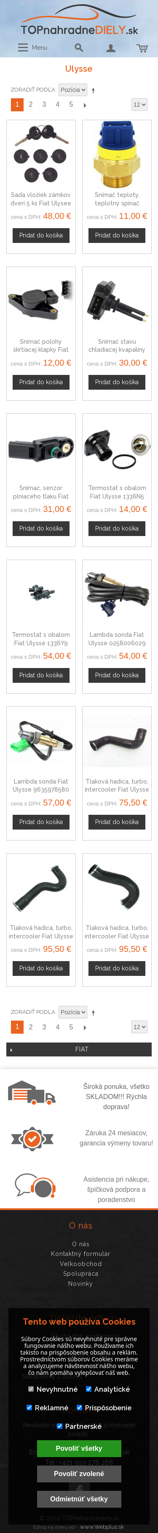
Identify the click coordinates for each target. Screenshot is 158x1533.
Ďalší (84, 104)
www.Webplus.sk (102, 1527)
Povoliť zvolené (79, 1473)
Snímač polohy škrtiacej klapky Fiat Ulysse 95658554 (41, 349)
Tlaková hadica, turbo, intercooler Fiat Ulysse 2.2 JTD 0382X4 (41, 936)
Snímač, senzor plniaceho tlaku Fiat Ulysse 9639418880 (41, 496)
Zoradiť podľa (33, 89)
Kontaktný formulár (80, 1253)
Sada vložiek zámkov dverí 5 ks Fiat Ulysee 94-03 (41, 203)
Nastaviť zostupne (94, 90)
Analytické (108, 1389)
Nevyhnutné (53, 1389)
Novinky (80, 1283)
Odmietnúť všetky (79, 1499)
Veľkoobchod (81, 1264)
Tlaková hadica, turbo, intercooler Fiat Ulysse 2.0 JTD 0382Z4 (117, 936)
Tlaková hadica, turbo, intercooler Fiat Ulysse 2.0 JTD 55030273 (117, 789)
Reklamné (47, 1408)
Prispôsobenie (104, 1408)
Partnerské (79, 1427)
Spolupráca (81, 1273)
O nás (81, 1244)
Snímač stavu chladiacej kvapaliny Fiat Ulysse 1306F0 (116, 349)
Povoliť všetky (79, 1448)
